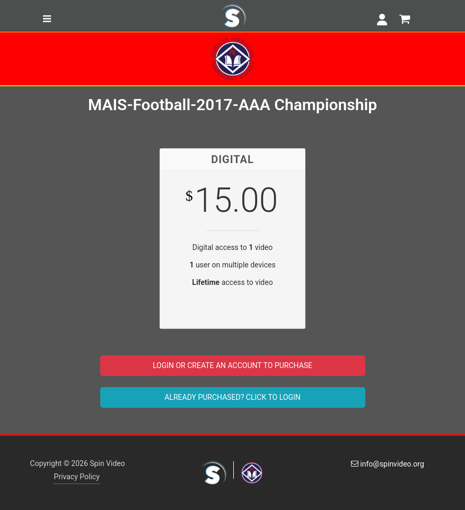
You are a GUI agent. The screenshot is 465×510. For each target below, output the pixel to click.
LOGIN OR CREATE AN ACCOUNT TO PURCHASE (232, 365)
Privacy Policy (77, 476)
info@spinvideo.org (387, 464)
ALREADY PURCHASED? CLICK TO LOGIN (232, 397)
